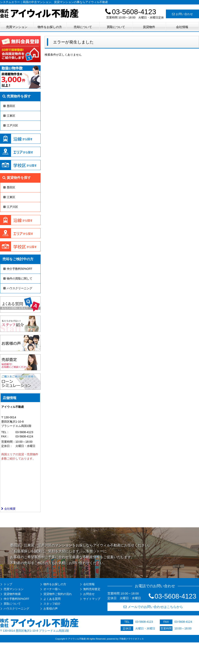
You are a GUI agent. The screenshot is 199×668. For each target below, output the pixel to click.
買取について (116, 27)
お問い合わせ (182, 14)
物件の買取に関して (17, 278)
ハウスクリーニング (17, 288)
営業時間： (8, 441)
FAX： (5, 436)
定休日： (7, 446)
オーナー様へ (52, 589)
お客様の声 (50, 608)
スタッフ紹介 (52, 603)
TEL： (5, 432)
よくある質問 (52, 598)
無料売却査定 (91, 589)
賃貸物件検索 (12, 594)
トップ (8, 584)
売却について (83, 27)
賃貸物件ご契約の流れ (57, 594)
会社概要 (8, 508)
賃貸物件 (149, 27)
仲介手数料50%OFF (17, 268)
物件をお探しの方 (50, 27)
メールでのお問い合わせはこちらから (153, 607)
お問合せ (89, 594)
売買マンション (16, 27)
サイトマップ (91, 598)
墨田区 (9, 106)
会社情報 (182, 27)
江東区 (9, 115)
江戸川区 (10, 125)
